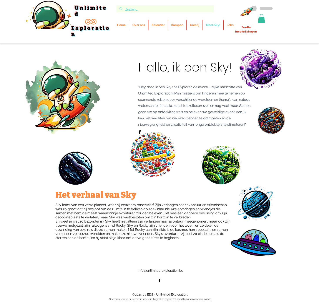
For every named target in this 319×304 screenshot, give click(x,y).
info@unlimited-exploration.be (160, 271)
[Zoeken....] (165, 9)
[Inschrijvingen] (246, 9)
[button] (261, 18)
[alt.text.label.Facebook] (159, 280)
